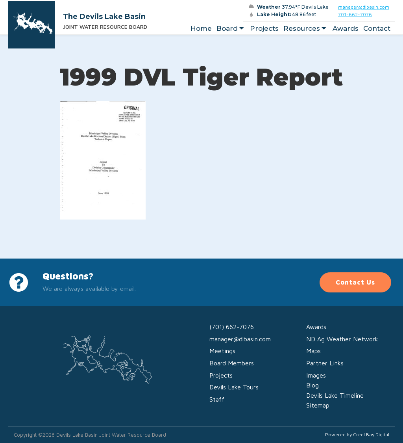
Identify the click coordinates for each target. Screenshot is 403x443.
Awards (346, 28)
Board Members (231, 363)
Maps (313, 350)
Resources (305, 28)
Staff (216, 399)
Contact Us (355, 282)
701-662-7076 (355, 14)
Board (231, 28)
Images (316, 375)
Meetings (222, 350)
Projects (264, 28)
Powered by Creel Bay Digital (357, 434)
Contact (376, 28)
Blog (312, 385)
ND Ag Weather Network (342, 338)
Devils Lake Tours (234, 387)
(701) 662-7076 (231, 326)
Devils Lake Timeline (335, 395)
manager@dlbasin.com (363, 7)
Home (201, 28)
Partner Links (325, 363)
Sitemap (317, 405)
